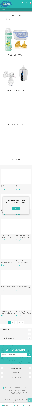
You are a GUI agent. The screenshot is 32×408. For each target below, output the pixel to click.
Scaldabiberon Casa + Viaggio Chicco (23, 261)
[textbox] (14, 9)
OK (16, 208)
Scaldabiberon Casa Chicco (8, 287)
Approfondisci (16, 212)
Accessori (16, 159)
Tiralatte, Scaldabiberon (16, 90)
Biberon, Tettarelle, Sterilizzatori (16, 55)
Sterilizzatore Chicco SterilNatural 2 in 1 (23, 236)
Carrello (30, 2)
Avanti (22, 322)
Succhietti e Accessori (16, 125)
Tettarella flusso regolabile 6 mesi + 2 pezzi (23, 287)
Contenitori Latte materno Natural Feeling (6, 262)
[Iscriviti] (14, 354)
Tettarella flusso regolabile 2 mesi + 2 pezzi (8, 313)
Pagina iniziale (12, 19)
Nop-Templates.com (19, 402)
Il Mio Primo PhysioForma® (6, 236)
